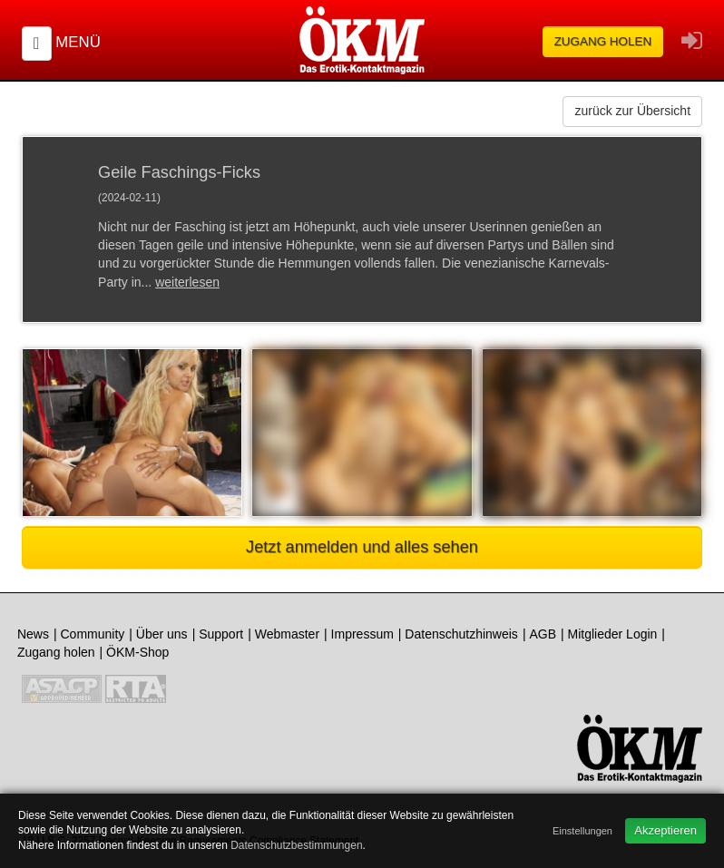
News (33, 634)
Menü (77, 42)
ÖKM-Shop (137, 652)
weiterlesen (187, 282)
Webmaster (287, 634)
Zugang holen (603, 41)
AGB (542, 634)
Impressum (362, 634)
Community (92, 634)
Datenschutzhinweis (461, 634)
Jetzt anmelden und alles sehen (362, 547)
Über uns (162, 634)
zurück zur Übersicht (632, 110)
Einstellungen (582, 830)
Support (221, 634)
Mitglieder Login (613, 634)
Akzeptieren (665, 830)
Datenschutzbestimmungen (296, 845)
